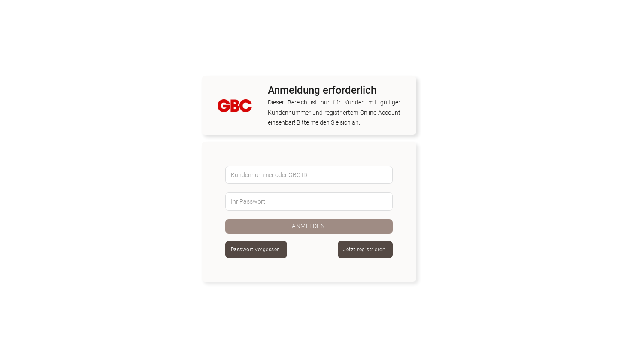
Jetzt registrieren (364, 249)
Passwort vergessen (255, 249)
